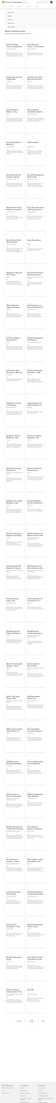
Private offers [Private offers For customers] (22, 1095)
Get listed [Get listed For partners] (40, 1090)
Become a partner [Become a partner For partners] (41, 1088)
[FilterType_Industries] (6, 19)
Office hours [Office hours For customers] (22, 1088)
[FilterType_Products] (6, 16)
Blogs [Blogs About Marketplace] (3, 1090)
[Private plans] (34, 2)
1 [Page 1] (24, 1021)
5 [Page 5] (38, 1021)
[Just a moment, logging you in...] (51, 2)
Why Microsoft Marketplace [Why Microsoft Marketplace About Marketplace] (7, 1088)
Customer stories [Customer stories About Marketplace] (5, 1093)
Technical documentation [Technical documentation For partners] (43, 1095)
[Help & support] (30, 2)
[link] (14, 52)
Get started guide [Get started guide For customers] (23, 1090)
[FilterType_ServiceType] (6, 23)
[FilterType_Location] (6, 12)
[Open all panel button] (4, 6)
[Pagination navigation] (30, 1022)
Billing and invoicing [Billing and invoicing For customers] (24, 1102)
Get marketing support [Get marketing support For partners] (42, 1093)
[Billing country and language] (42, 2)
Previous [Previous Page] (19, 1021)
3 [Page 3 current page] (31, 1021)
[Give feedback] (28, 2)
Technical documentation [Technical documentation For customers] (25, 1093)
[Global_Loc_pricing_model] (6, 27)
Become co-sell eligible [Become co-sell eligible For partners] (42, 1102)
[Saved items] (32, 2)
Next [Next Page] (43, 1021)
